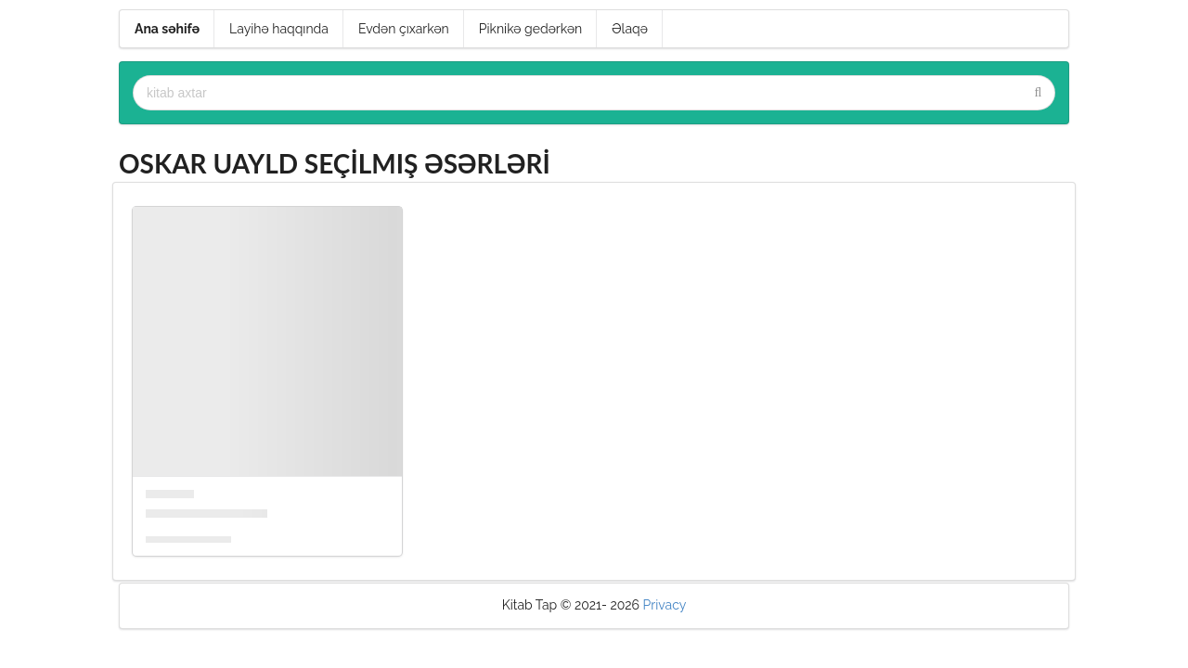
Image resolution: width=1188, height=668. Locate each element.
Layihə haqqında (279, 28)
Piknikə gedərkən (531, 28)
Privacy (665, 604)
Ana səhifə (167, 28)
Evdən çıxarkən (403, 28)
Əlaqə (630, 28)
